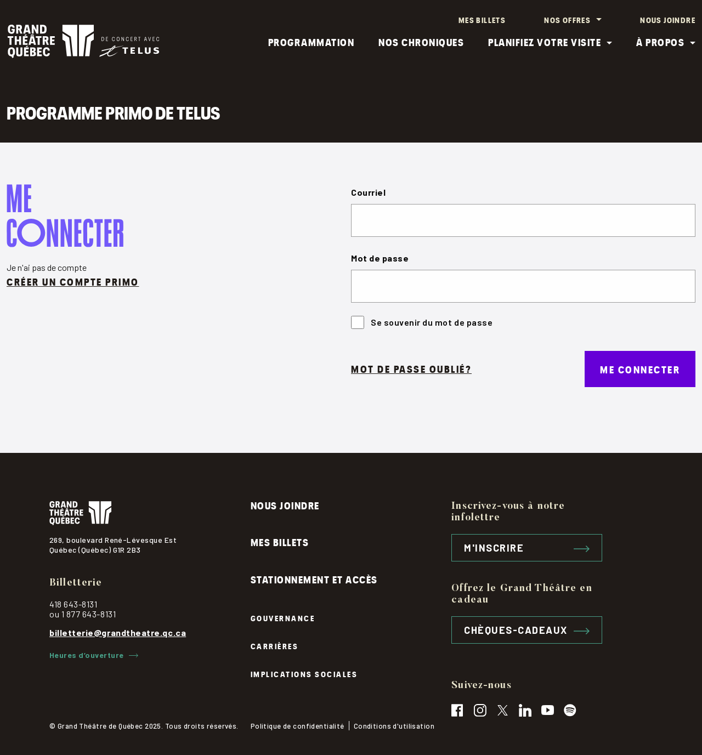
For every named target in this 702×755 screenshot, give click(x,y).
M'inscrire (527, 547)
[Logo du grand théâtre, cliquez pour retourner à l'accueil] (150, 513)
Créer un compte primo (73, 281)
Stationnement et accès (314, 579)
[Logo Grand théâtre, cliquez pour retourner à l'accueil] (83, 41)
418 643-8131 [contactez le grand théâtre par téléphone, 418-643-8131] (73, 603)
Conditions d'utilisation (394, 726)
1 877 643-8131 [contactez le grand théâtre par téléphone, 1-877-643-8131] (88, 613)
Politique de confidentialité (297, 726)
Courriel (368, 191)
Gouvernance (283, 617)
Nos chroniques (421, 41)
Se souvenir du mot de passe (421, 321)
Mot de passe (380, 257)
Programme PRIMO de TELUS (113, 111)
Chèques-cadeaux (527, 629)
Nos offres (567, 19)
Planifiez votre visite (544, 41)
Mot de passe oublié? (411, 368)
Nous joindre (667, 19)
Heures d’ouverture (93, 654)
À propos (660, 41)
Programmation (311, 41)
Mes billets (482, 19)
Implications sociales (304, 673)
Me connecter (640, 368)
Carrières (275, 645)
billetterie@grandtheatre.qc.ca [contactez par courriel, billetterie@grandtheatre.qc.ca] (117, 632)
